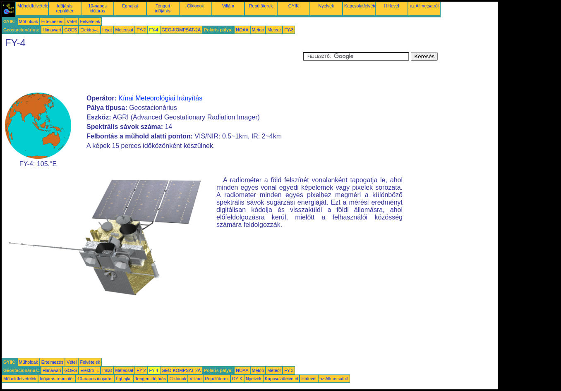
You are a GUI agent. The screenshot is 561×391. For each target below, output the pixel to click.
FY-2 (141, 29)
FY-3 (288, 29)
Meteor (274, 29)
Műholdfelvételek (33, 5)
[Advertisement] (152, 70)
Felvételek (90, 21)
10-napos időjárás (97, 8)
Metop (258, 29)
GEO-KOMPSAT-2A (181, 29)
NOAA (242, 29)
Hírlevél (391, 5)
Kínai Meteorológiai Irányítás (160, 98)
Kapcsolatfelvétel (361, 5)
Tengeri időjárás (162, 8)
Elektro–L (89, 29)
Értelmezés (52, 21)
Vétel (72, 21)
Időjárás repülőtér (64, 8)
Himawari (52, 29)
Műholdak (28, 21)
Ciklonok (195, 5)
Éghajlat (130, 5)
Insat (107, 29)
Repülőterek (261, 5)
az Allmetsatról (424, 5)
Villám (228, 5)
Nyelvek (326, 5)
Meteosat (124, 29)
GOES (70, 29)
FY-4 (153, 29)
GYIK (293, 5)
